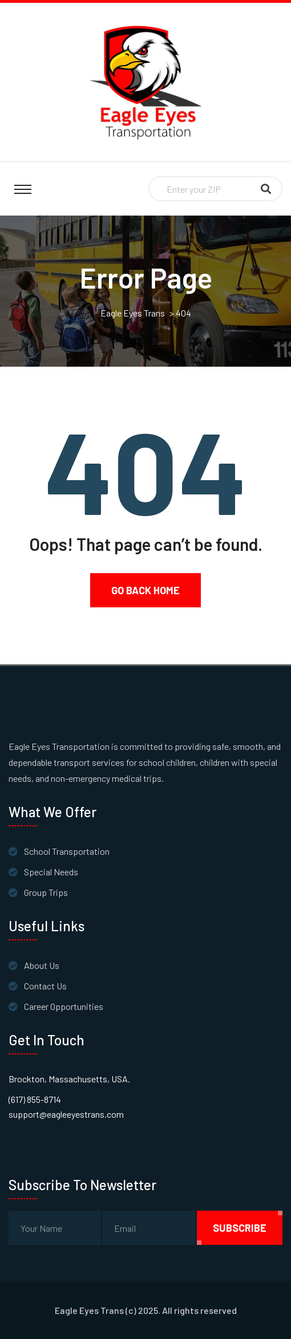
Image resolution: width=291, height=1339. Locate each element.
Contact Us (45, 985)
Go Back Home (145, 590)
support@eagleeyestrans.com (66, 1114)
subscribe (239, 1228)
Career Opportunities (63, 1006)
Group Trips (46, 892)
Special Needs (51, 871)
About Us (41, 965)
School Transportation (67, 851)
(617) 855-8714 (35, 1099)
